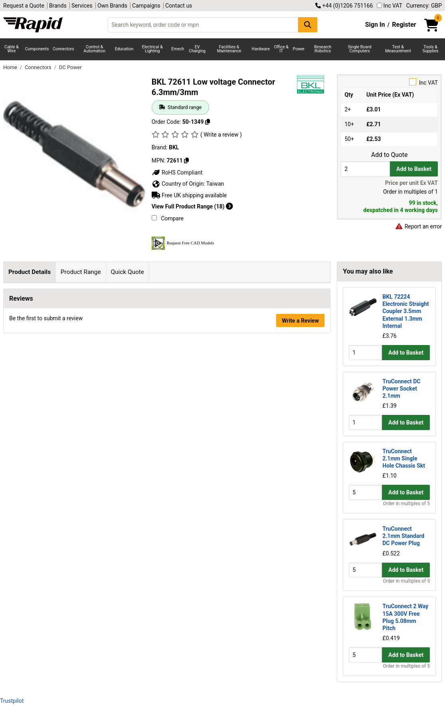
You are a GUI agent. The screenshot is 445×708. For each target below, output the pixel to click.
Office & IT (281, 49)
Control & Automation (94, 49)
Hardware (261, 49)
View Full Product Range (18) (192, 206)
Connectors (63, 49)
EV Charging (197, 49)
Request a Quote (23, 5)
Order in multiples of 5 (406, 503)
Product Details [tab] (29, 272)
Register (404, 24)
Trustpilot (12, 701)
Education (124, 49)
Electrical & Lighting (152, 49)
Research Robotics (322, 49)
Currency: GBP (424, 5)
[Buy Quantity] (365, 168)
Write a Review (300, 432)
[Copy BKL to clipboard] (186, 160)
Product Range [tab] (81, 272)
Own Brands (112, 5)
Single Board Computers (360, 49)
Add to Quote (389, 155)
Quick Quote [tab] (127, 272)
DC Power (70, 67)
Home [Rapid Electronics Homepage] (10, 67)
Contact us (178, 5)
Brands (58, 5)
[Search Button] (307, 24)
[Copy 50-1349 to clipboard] (207, 122)
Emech (177, 49)
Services (82, 5)
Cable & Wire (11, 49)
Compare (168, 218)
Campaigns (146, 5)
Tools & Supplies (430, 49)
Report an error (418, 226)
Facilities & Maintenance (229, 49)
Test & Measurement (398, 49)
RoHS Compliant (177, 172)
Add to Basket (413, 169)
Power (299, 49)
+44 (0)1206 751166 (344, 5)
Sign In (375, 24)
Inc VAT (389, 5)
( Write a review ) (221, 134)
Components (37, 49)
